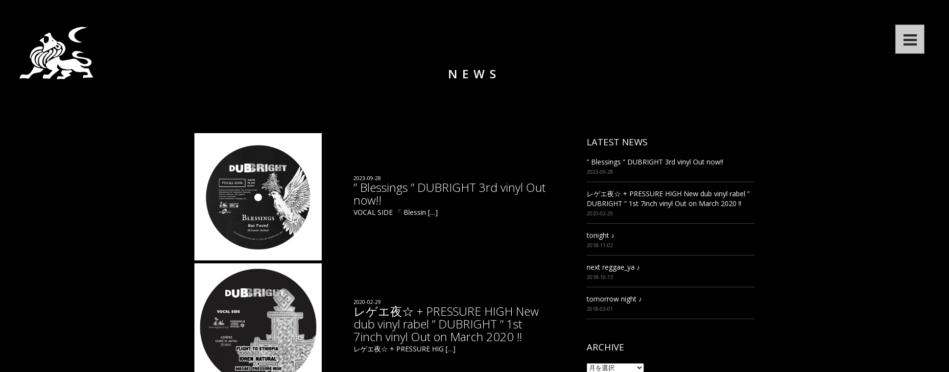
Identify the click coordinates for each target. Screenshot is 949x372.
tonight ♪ (601, 235)
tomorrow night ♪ (614, 298)
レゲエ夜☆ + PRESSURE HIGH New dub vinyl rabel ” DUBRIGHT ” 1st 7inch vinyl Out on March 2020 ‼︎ (668, 198)
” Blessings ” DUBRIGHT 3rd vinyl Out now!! (655, 161)
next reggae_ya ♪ (613, 267)
